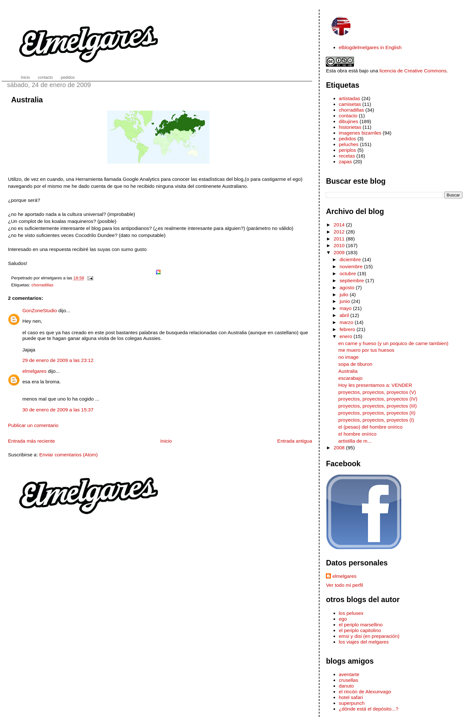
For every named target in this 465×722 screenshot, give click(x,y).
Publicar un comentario (33, 425)
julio (345, 294)
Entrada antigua (294, 441)
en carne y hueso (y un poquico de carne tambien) (393, 343)
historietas (350, 127)
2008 (340, 447)
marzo (347, 322)
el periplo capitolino (360, 630)
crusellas (348, 680)
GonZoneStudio (39, 310)
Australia (27, 100)
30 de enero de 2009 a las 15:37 (58, 409)
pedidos (347, 138)
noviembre (352, 266)
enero (347, 336)
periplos (347, 150)
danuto (346, 686)
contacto (348, 115)
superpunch (351, 703)
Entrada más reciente (31, 441)
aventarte (349, 674)
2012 (340, 231)
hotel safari (351, 697)
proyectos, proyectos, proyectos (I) (376, 420)
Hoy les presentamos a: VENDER (375, 385)
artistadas (349, 98)
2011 (340, 238)
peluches (348, 144)
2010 (340, 245)
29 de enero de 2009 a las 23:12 (58, 360)
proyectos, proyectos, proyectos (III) (377, 406)
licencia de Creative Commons (412, 70)
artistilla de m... (354, 441)
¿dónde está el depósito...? (368, 708)
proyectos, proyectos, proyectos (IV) (377, 399)
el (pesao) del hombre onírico (370, 427)
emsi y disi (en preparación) (369, 636)
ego (343, 619)
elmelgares (34, 371)
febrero (348, 329)
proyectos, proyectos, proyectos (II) (377, 413)
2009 (340, 252)
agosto (348, 287)
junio (345, 301)
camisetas (350, 104)
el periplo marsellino (361, 624)
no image (348, 357)
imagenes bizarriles (360, 133)
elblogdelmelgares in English (370, 47)
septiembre (352, 280)
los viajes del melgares (363, 642)
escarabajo (350, 378)
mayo (346, 308)
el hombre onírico (357, 434)
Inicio (166, 441)
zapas (345, 161)
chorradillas (43, 285)
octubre (348, 273)
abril (345, 315)
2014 (340, 224)
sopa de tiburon (355, 364)
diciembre (351, 259)
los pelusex (351, 613)
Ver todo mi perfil (344, 585)
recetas (347, 155)
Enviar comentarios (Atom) (68, 454)
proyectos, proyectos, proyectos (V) (377, 392)
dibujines (348, 121)
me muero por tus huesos (366, 350)
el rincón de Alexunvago (365, 691)
